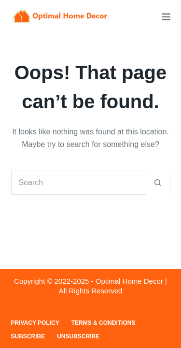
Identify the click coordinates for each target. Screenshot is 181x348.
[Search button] (158, 183)
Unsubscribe (78, 336)
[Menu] (166, 17)
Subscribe (28, 336)
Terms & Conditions (103, 322)
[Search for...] (79, 183)
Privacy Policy (35, 322)
